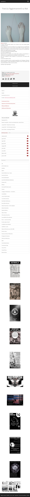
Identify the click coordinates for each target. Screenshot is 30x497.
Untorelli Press (4, 250)
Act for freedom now (5, 165)
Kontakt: (8, 97)
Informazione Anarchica (6, 215)
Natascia (2, 43)
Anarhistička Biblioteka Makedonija (8, 179)
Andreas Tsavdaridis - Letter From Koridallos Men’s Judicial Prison (13, 122)
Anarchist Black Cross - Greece (7, 172)
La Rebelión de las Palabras (6, 224)
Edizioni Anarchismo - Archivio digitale (8, 205)
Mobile (28, 495)
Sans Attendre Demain (5, 243)
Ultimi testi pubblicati (22, 495)
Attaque (3, 184)
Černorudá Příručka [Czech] (6, 186)
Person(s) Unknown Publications (7, 233)
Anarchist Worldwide (5, 177)
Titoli (11, 495)
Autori (13, 495)
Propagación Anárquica (6, 236)
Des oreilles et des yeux (5, 203)
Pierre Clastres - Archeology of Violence (8, 129)
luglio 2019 (15, 141)
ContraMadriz (4, 193)
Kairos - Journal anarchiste (6, 219)
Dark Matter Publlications (6, 201)
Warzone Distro (4, 252)
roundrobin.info (7, 75)
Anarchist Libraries (5, 175)
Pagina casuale (3, 495)
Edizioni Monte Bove (5, 208)
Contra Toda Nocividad (5, 196)
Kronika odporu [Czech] (6, 222)
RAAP (2, 240)
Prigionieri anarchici (15, 73)
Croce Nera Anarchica (5, 198)
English (3, 93)
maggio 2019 (15, 145)
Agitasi (3, 170)
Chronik (3, 189)
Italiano (10, 73)
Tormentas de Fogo (5, 245)
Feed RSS (8, 495)
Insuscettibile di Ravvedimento (7, 217)
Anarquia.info (4, 182)
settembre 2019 (15, 136)
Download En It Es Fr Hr (6, 95)
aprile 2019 (15, 148)
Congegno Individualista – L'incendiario (8, 191)
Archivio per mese (5, 132)
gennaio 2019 (15, 155)
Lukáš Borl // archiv (5, 226)
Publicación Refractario (6, 238)
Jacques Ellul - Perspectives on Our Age (8, 124)
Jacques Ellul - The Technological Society (9, 127)
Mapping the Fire (4, 120)
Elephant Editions (5, 210)
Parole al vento (4, 231)
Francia (7, 73)
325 (2, 163)
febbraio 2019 (15, 153)
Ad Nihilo (3, 168)
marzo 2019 (15, 150)
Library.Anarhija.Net (5, 117)
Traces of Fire (4, 247)
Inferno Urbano (4, 212)
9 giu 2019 (12, 74)
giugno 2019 (15, 143)
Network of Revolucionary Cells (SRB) (8, 229)
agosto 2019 (15, 138)
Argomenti (16, 495)
